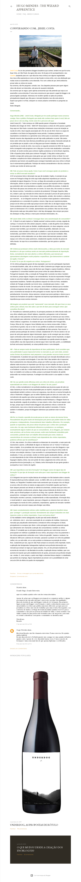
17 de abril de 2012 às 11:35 (24, 624)
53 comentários (28, 854)
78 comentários (22, 829)
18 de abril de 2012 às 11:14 (24, 644)
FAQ (24, 14)
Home (19, 14)
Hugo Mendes (21, 630)
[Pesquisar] (69, 6)
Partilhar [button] (13, 573)
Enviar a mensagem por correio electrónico (30, 573)
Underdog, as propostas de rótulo (34, 824)
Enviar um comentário (18, 648)
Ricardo (19, 587)
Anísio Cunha (33, 14)
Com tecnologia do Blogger (40, 875)
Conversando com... (22, 576)
